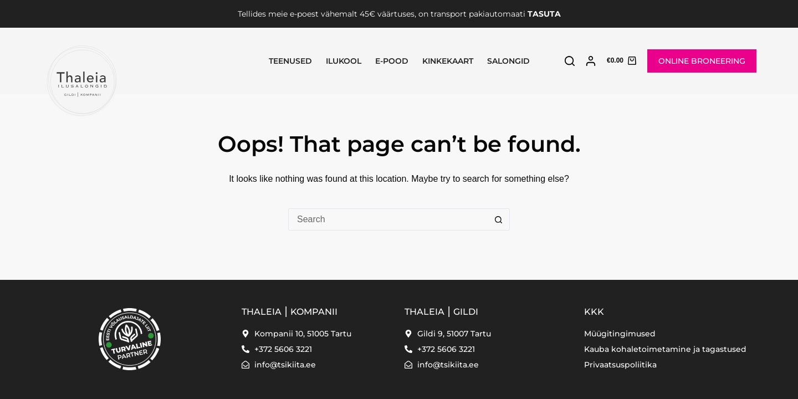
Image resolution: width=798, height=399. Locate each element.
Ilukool (343, 61)
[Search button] (499, 219)
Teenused (290, 61)
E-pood (391, 61)
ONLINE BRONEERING (701, 61)
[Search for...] (388, 219)
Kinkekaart (447, 61)
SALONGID (508, 61)
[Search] (570, 61)
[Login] (591, 61)
